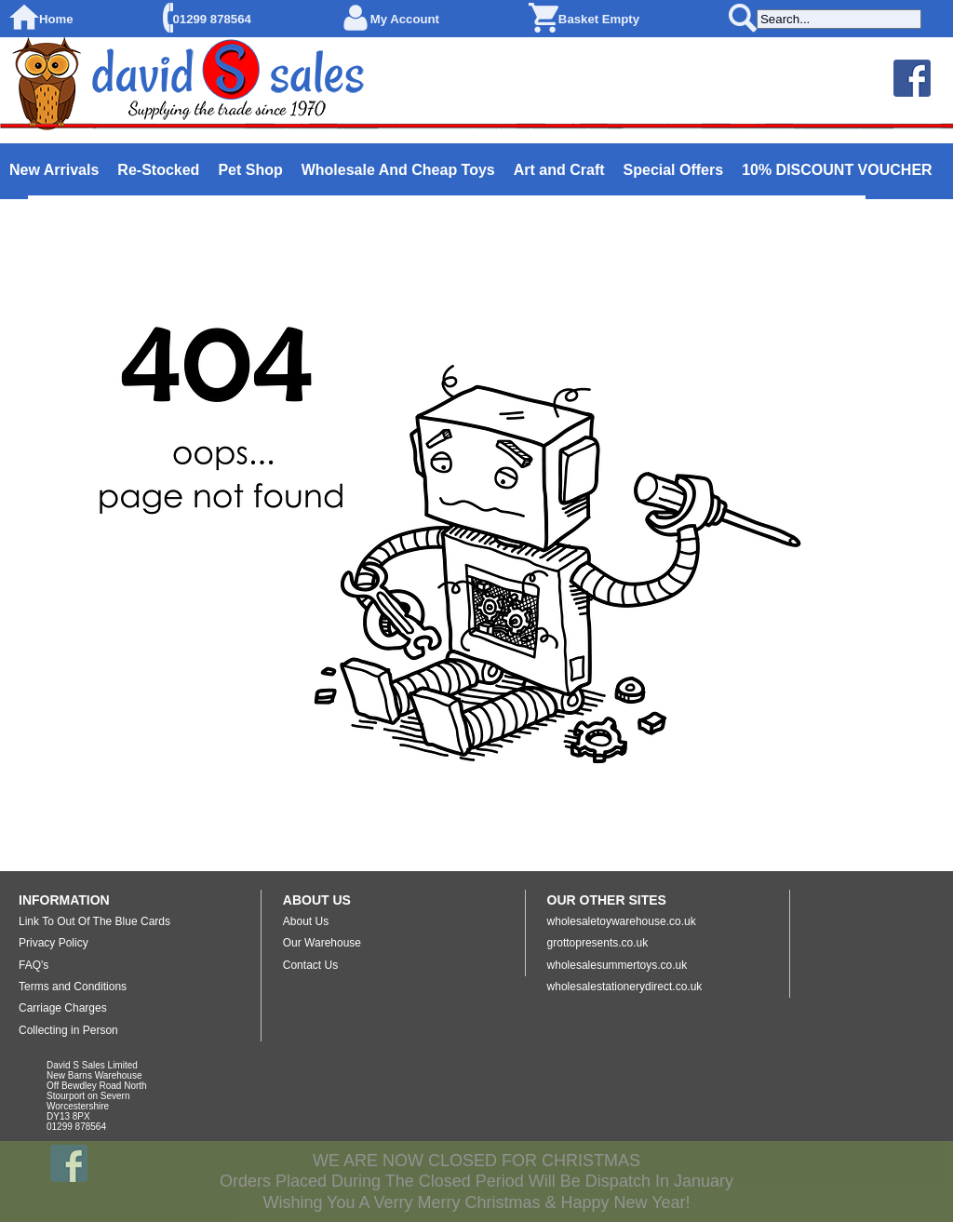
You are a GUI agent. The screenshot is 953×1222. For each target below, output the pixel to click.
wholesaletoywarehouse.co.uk (621, 921)
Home (56, 19)
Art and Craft (559, 170)
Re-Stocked (158, 170)
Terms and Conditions (73, 986)
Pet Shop (250, 170)
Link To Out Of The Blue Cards (94, 921)
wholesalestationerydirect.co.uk (625, 986)
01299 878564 (212, 19)
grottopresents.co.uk (598, 942)
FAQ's (33, 965)
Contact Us (310, 965)
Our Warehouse (322, 942)
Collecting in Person (68, 1030)
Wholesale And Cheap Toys (398, 170)
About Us (306, 921)
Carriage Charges (63, 1007)
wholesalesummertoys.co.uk (617, 965)
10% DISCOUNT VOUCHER (837, 170)
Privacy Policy (53, 942)
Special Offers (674, 170)
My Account (404, 19)
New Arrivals (54, 170)
